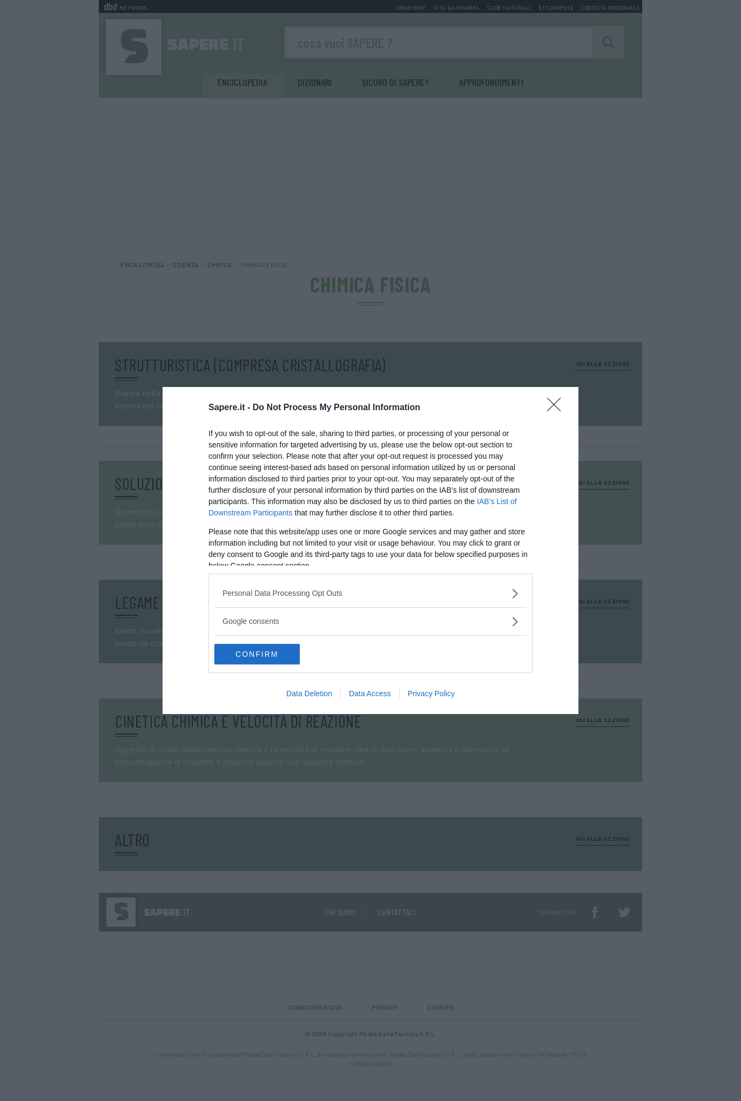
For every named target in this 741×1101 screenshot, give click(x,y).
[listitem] (370, 593)
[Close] (557, 407)
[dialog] (370, 550)
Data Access (370, 694)
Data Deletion (309, 694)
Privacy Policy (431, 694)
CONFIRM (265, 654)
